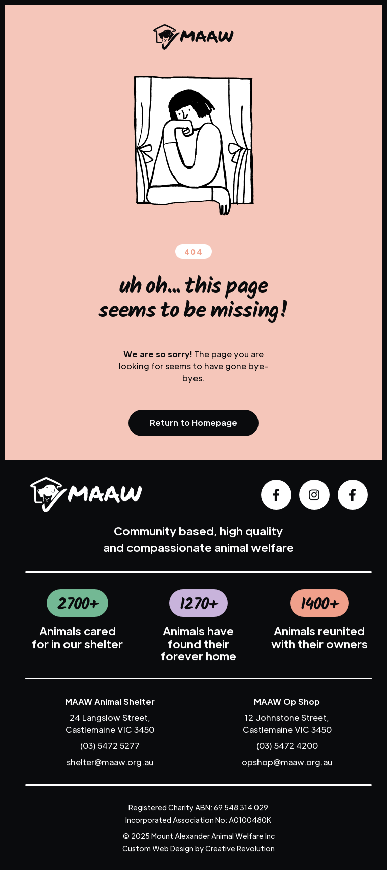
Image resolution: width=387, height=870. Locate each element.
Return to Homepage (193, 422)
